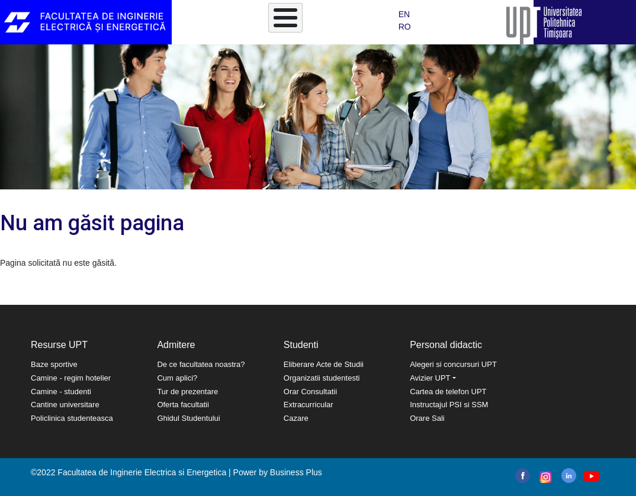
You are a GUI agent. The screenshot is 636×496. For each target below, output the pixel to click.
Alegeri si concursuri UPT (453, 364)
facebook (522, 475)
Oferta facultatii (182, 404)
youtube (590, 476)
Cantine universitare (65, 404)
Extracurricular (308, 404)
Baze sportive (54, 364)
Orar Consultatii (310, 391)
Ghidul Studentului (188, 418)
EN (404, 14)
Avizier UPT (430, 377)
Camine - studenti (61, 391)
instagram (544, 477)
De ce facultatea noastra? (201, 364)
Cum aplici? (177, 377)
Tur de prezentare (187, 391)
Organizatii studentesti (322, 377)
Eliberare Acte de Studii (324, 364)
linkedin (568, 475)
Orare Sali (427, 418)
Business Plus (296, 472)
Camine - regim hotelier (71, 377)
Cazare (296, 418)
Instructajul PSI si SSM (449, 404)
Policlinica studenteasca (72, 418)
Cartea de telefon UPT (448, 391)
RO (405, 26)
